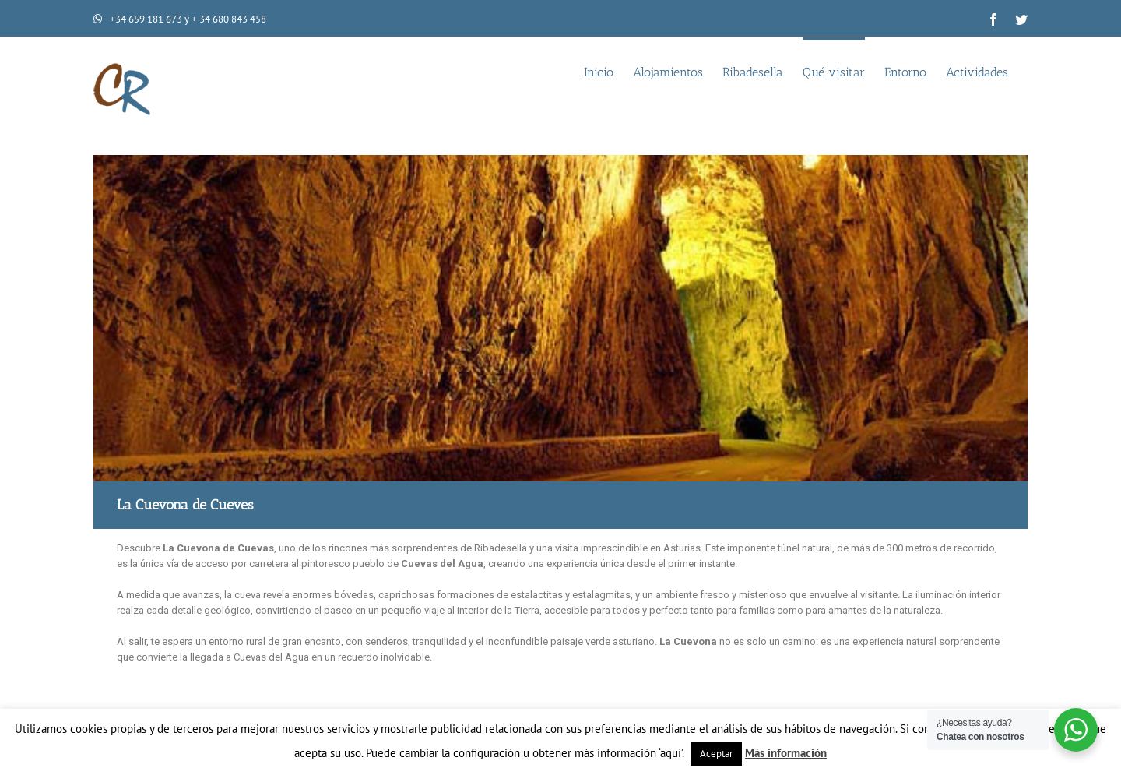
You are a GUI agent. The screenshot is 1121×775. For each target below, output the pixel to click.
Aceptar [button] (716, 753)
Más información (786, 752)
